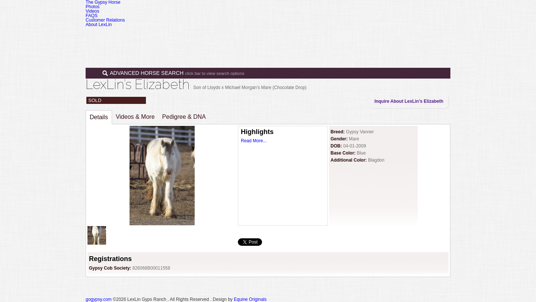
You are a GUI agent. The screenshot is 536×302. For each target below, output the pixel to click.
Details (99, 117)
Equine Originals (250, 299)
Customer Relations (105, 20)
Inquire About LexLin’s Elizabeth (408, 101)
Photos (92, 6)
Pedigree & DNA (184, 117)
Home (261, 36)
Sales (320, 36)
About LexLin (99, 24)
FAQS (92, 15)
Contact (414, 36)
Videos (92, 11)
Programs (354, 36)
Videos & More (135, 117)
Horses (290, 36)
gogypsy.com (99, 299)
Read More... (254, 140)
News (385, 36)
